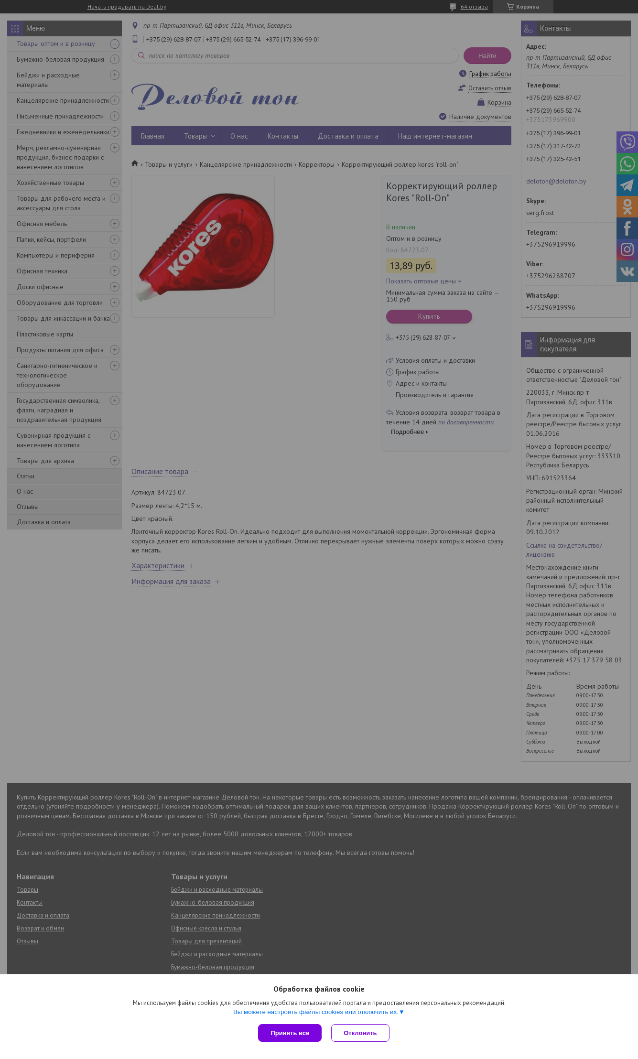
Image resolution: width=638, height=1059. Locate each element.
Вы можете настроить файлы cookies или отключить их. (316, 1012)
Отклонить (360, 1033)
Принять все (289, 1033)
